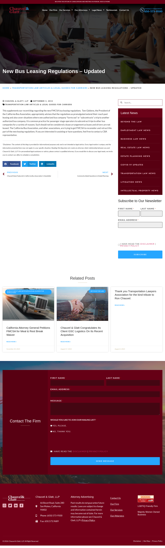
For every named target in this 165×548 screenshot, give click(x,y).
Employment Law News (135, 130)
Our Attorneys (82, 10)
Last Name (148, 209)
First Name (126, 209)
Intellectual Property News (139, 190)
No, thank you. (61, 433)
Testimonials (111, 10)
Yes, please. (59, 427)
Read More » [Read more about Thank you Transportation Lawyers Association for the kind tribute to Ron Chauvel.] (120, 306)
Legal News (98, 10)
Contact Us (124, 10)
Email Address (128, 220)
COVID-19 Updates (132, 164)
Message (56, 402)
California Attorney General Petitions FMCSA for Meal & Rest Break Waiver (28, 333)
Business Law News (133, 139)
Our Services (65, 10)
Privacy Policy (129, 246)
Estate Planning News (135, 156)
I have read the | (138, 245)
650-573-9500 (153, 11)
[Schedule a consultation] (141, 10)
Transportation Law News (138, 173)
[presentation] (137, 235)
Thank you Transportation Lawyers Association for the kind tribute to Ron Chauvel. (135, 296)
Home (44, 10)
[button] (12, 164)
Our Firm (53, 10)
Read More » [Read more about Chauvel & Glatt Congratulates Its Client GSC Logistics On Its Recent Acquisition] (66, 343)
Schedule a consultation (153, 9)
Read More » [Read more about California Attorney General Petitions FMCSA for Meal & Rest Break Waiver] (11, 343)
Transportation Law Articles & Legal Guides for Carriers (50, 88)
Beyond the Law (131, 121)
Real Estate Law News (135, 147)
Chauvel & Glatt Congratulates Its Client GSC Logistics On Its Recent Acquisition (82, 333)
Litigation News (131, 182)
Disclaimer (147, 244)
